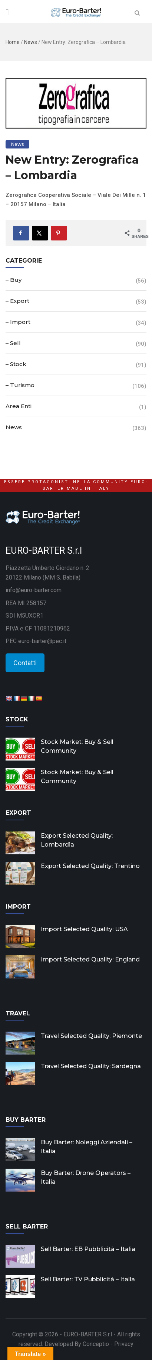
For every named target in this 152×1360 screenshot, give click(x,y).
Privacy (123, 1343)
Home (13, 42)
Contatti (25, 663)
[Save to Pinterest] (59, 233)
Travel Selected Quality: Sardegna (91, 1066)
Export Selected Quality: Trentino (90, 865)
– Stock (16, 364)
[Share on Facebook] (21, 233)
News (30, 42)
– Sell (13, 342)
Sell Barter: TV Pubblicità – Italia (88, 1279)
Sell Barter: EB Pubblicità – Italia (88, 1249)
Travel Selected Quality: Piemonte (91, 1035)
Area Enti (19, 406)
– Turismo (20, 385)
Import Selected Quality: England (90, 959)
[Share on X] (40, 233)
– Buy (14, 279)
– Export (17, 300)
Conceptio (96, 1343)
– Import (18, 321)
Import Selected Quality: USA (84, 929)
